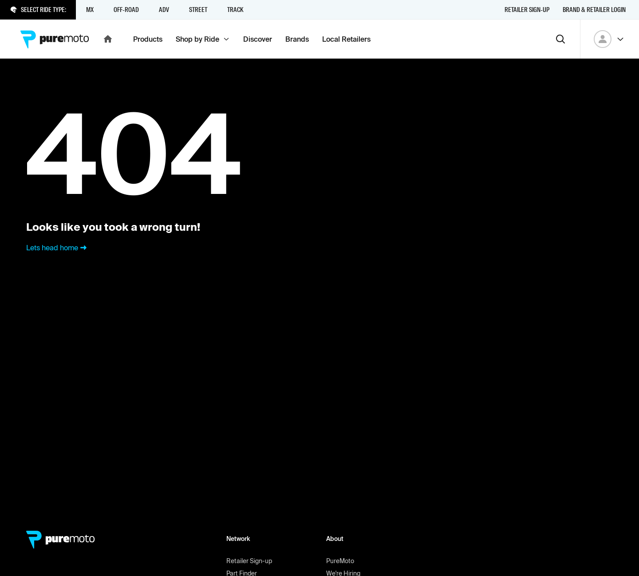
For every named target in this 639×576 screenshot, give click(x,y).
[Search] (560, 39)
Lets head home (57, 247)
